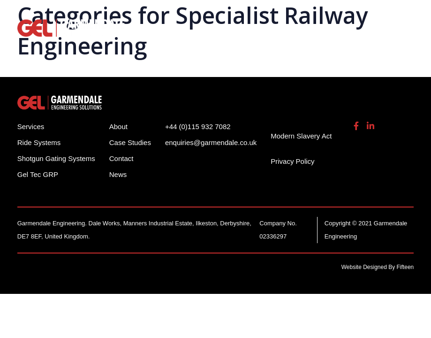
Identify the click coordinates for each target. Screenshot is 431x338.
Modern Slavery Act (301, 136)
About (118, 127)
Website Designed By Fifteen (377, 267)
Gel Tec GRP (37, 174)
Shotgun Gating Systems (56, 158)
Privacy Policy (292, 161)
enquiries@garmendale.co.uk (211, 142)
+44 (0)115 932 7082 (198, 127)
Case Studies (130, 142)
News (118, 174)
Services (31, 127)
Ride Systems (39, 142)
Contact (121, 158)
